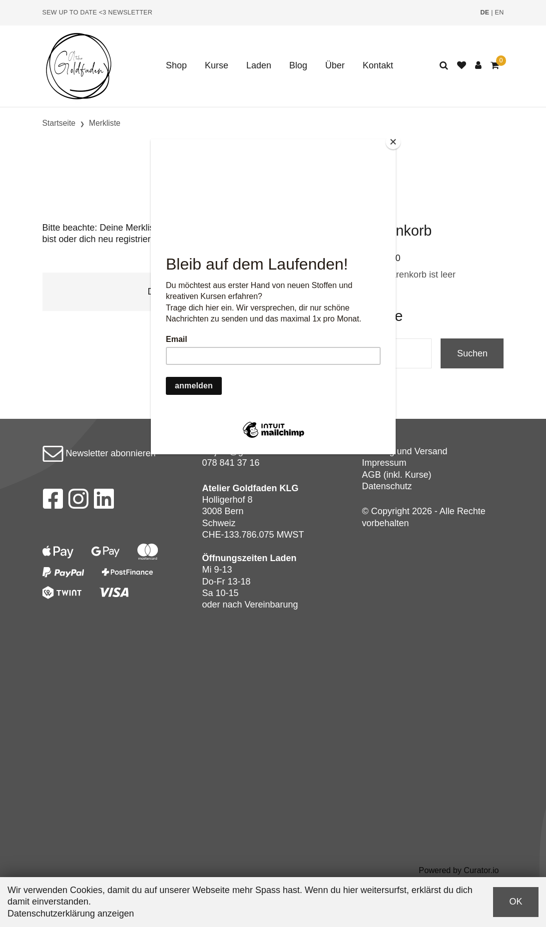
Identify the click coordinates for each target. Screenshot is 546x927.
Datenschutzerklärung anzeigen (70, 914)
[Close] (393, 141)
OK (515, 902)
